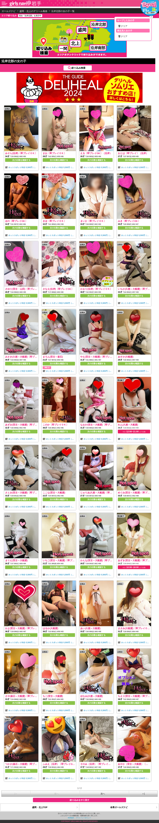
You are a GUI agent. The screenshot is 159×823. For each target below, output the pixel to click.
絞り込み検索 (78, 68)
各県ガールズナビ (119, 807)
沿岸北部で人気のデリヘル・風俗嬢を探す (24, 7)
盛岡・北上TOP (40, 807)
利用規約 (71, 818)
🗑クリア (122, 26)
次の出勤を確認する (21, 160)
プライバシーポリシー (83, 818)
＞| (143, 793)
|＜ (16, 793)
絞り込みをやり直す (79, 800)
